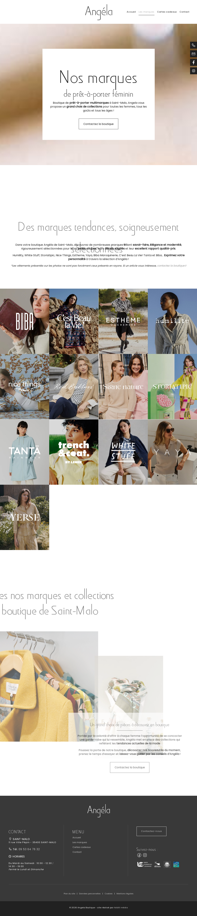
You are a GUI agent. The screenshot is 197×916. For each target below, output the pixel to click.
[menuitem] (131, 12)
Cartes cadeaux (167, 11)
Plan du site (69, 893)
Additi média (121, 907)
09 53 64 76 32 (29, 849)
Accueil (131, 11)
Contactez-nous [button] (151, 831)
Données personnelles (90, 893)
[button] (24, 321)
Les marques (146, 11)
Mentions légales (125, 893)
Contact (184, 11)
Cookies (109, 893)
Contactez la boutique (98, 124)
